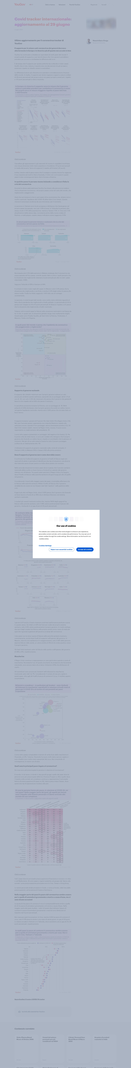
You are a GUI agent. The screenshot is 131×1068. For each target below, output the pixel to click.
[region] (66, 534)
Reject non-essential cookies (61, 549)
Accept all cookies (85, 549)
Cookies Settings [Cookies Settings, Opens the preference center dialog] (45, 545)
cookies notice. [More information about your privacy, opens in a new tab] (44, 538)
